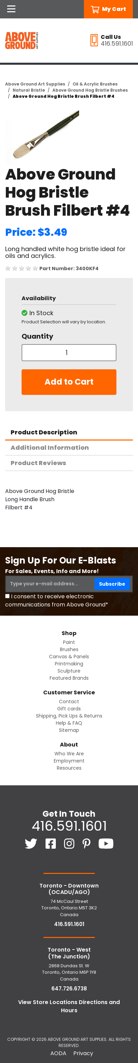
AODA (58, 1053)
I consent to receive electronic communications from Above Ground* (56, 600)
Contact (69, 701)
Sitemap (69, 730)
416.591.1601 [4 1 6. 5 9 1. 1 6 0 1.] (69, 825)
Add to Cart (69, 381)
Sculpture (69, 670)
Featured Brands (69, 678)
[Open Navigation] (11, 9)
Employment (69, 760)
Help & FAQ (69, 723)
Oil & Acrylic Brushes (95, 84)
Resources (69, 768)
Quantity (37, 336)
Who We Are (69, 753)
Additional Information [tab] (50, 447)
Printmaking (69, 663)
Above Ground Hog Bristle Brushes (90, 90)
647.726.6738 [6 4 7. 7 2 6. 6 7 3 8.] (69, 988)
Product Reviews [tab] (38, 463)
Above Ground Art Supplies (35, 84)
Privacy (83, 1053)
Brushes (69, 649)
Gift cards (69, 708)
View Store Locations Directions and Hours (69, 1006)
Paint (69, 642)
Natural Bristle (29, 90)
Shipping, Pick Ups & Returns (69, 715)
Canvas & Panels (69, 656)
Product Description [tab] (44, 432)
